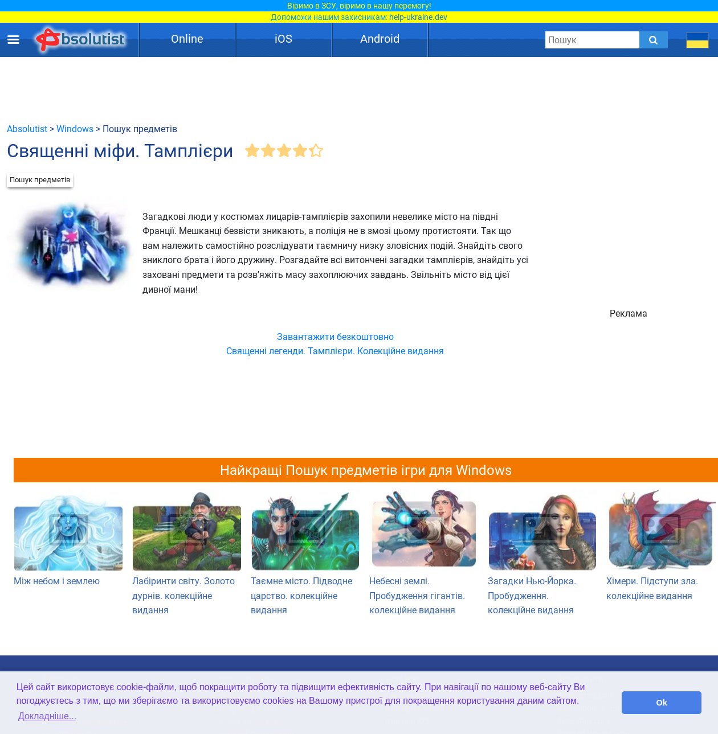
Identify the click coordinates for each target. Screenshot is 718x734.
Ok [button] (661, 702)
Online (187, 39)
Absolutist (27, 129)
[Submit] (653, 39)
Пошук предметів (40, 179)
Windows (74, 129)
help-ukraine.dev (418, 17)
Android (379, 39)
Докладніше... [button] (47, 716)
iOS (283, 39)
